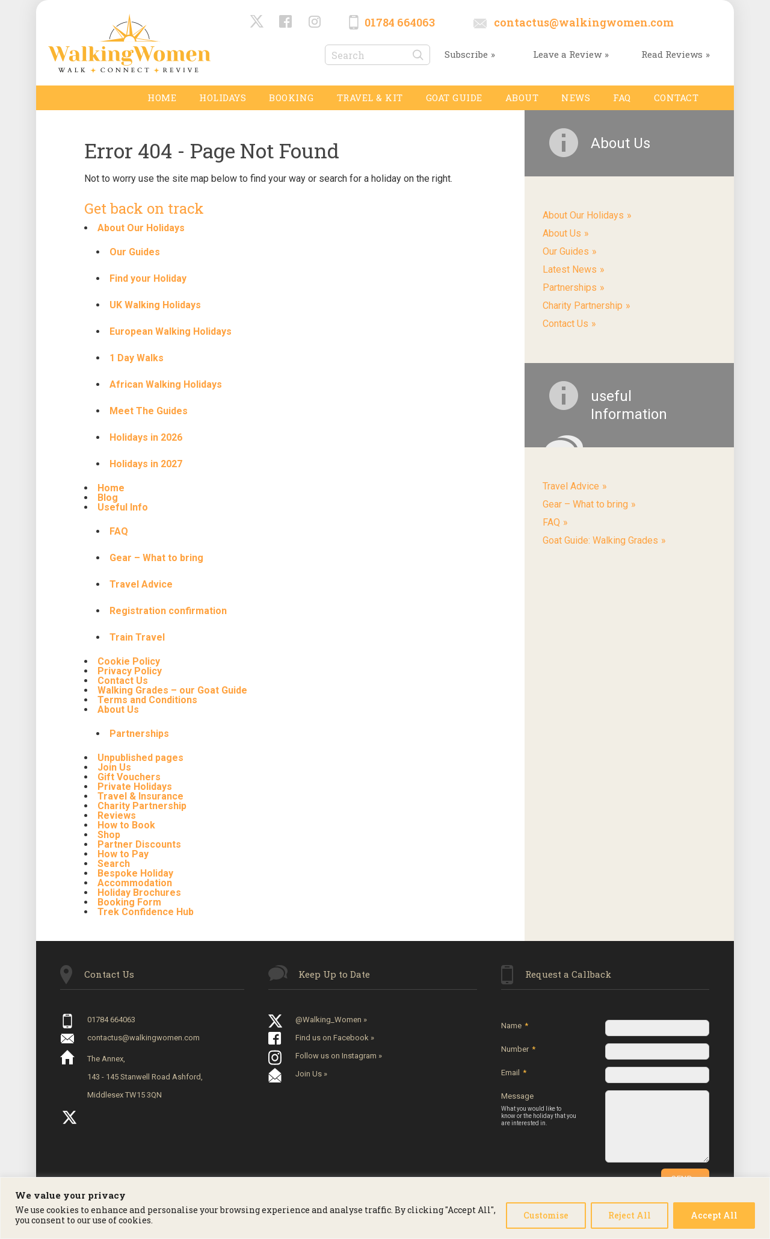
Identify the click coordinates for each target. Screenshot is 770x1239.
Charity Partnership (141, 806)
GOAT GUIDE (454, 98)
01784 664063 (400, 22)
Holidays (222, 98)
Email (513, 1072)
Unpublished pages (140, 757)
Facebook (286, 22)
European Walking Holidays (170, 331)
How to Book (126, 825)
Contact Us (122, 680)
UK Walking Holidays (155, 305)
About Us (118, 709)
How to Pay (123, 854)
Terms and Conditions (147, 700)
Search (113, 863)
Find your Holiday (147, 278)
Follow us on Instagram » (338, 1055)
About (522, 98)
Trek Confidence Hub (145, 912)
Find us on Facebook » (334, 1037)
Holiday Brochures (139, 892)
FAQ (622, 98)
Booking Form (129, 902)
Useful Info (122, 507)
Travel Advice (141, 584)
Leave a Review (567, 54)
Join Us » (311, 1073)
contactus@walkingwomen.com (584, 22)
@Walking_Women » (331, 1019)
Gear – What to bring (156, 558)
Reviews (116, 815)
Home (161, 98)
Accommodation (134, 883)
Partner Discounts (139, 844)
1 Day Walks (136, 358)
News (575, 98)
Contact (676, 98)
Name (514, 1025)
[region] (385, 1208)
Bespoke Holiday (135, 873)
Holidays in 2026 (145, 437)
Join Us (114, 767)
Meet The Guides (148, 411)
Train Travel (137, 637)
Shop (108, 834)
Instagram (315, 22)
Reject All (629, 1215)
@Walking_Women (257, 22)
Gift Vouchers (129, 777)
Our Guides (134, 252)
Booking (291, 98)
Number (518, 1049)
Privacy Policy (129, 671)
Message (538, 1109)
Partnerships (139, 733)
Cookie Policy (128, 661)
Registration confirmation (168, 610)
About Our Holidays (141, 228)
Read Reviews (672, 54)
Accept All (714, 1215)
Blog (107, 497)
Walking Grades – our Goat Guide (172, 690)
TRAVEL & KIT (370, 98)
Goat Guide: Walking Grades (600, 540)
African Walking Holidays (165, 384)
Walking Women (129, 42)
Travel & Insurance (140, 796)
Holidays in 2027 (145, 464)
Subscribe (466, 54)
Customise (545, 1215)
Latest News (570, 269)
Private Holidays (134, 786)
